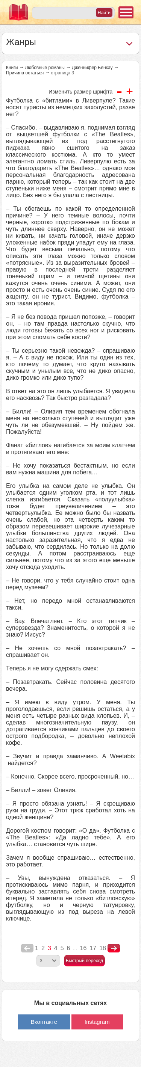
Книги (12, 67)
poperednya (27, 948)
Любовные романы (45, 67)
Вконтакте (44, 1022)
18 (102, 948)
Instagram (97, 1022)
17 (92, 948)
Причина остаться (25, 72)
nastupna (114, 948)
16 (83, 948)
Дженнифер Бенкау (92, 67)
